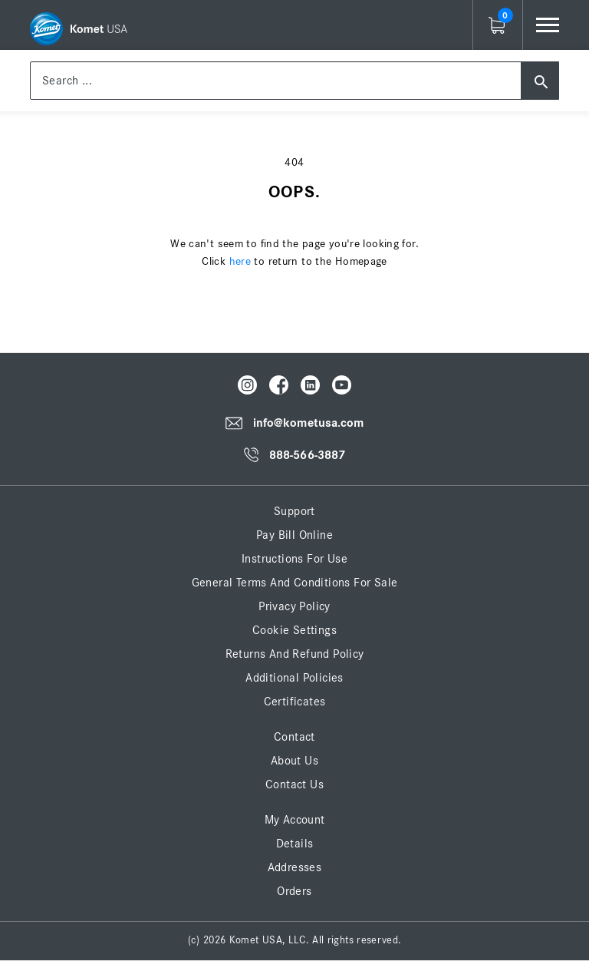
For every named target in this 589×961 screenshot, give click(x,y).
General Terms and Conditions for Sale (295, 582)
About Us (294, 761)
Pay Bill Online (294, 535)
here (240, 261)
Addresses (295, 867)
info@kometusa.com (308, 423)
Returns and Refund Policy (294, 654)
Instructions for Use (294, 559)
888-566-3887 (307, 455)
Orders (294, 891)
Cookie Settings (294, 630)
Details (295, 843)
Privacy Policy (294, 606)
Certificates (295, 701)
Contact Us (294, 784)
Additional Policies (294, 678)
